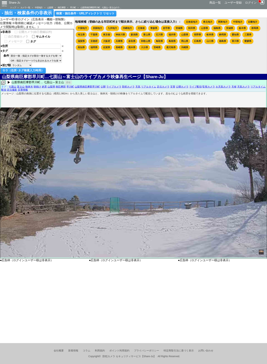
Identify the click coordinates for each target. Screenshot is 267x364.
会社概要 (59, 350)
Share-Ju (14, 2)
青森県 (153, 28)
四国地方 (97, 28)
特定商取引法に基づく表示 (179, 350)
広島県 (197, 41)
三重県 (247, 34)
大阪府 (106, 41)
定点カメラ (163, 86)
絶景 (44, 86)
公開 (103, 86)
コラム (86, 350)
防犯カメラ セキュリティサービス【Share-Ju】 (129, 356)
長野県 (197, 34)
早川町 (73, 7)
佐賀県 (106, 47)
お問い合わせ (205, 350)
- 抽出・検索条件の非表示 (27, 13)
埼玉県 (81, 34)
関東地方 (222, 21)
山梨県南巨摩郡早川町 (87, 86)
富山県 (146, 34)
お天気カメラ (223, 86)
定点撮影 (12, 89)
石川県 (159, 34)
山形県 (204, 28)
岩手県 (166, 28)
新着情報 (73, 350)
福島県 (216, 28)
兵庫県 (119, 41)
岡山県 (184, 41)
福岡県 (93, 47)
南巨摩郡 (61, 7)
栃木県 (242, 28)
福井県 (172, 34)
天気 (137, 86)
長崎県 (119, 47)
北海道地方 (192, 21)
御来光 (29, 86)
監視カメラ (208, 86)
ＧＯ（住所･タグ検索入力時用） (23, 70)
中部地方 (39, 7)
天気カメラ (243, 86)
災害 (172, 86)
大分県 (144, 47)
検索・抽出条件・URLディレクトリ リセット (85, 13)
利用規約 (100, 350)
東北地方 (207, 21)
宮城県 (179, 28)
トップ (13, 7)
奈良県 (131, 41)
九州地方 (112, 28)
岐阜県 (209, 34)
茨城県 (229, 28)
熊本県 (131, 47)
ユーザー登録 (233, 2)
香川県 (235, 41)
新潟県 (134, 34)
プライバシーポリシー (146, 350)
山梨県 (50, 7)
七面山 (12, 86)
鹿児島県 (171, 47)
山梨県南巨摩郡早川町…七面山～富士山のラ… (100, 7)
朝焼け (37, 86)
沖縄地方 (127, 28)
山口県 (209, 41)
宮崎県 (157, 47)
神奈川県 (120, 34)
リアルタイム (148, 86)
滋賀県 (81, 41)
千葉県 (93, 34)
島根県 (172, 41)
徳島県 (222, 41)
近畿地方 (252, 21)
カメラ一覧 (25, 7)
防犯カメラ (128, 86)
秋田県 (191, 28)
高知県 (81, 47)
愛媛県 (247, 41)
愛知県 (235, 34)
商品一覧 (215, 2)
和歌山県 (145, 41)
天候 (233, 86)
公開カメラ (182, 86)
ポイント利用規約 (119, 350)
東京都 (106, 34)
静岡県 (222, 34)
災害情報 (23, 89)
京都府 (93, 41)
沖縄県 (184, 47)
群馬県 (254, 28)
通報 (68, 82)
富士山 (21, 86)
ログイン (251, 2)
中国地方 (82, 28)
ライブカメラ (113, 86)
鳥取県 (159, 41)
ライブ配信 (195, 86)
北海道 (141, 28)
